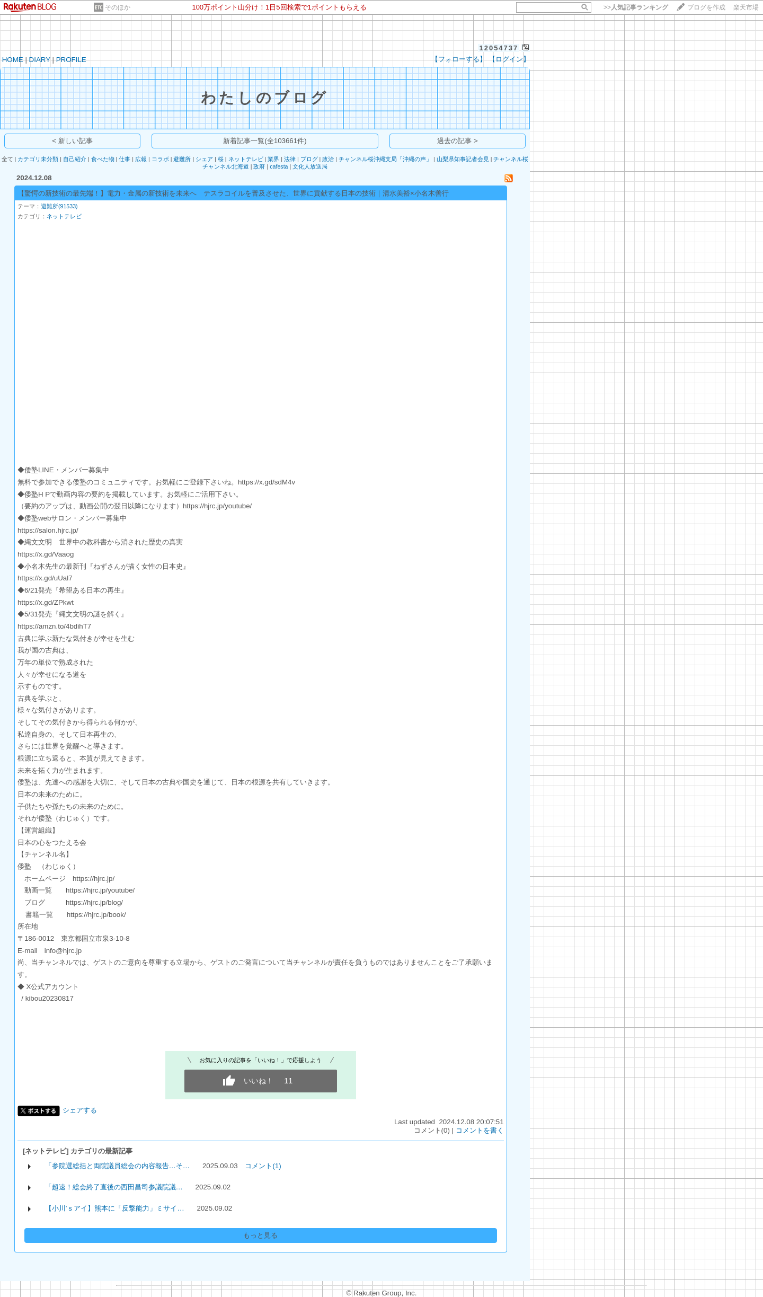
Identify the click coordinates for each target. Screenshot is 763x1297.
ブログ (309, 159)
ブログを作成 (706, 7)
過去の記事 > (457, 141)
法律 (290, 159)
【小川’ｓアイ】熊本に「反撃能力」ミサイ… (114, 1208)
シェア (204, 159)
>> (636, 7)
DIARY (39, 60)
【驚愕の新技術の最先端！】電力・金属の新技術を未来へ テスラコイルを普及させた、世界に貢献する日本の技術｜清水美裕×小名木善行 (233, 193)
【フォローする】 (458, 59)
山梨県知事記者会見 (463, 159)
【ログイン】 (509, 59)
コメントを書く (480, 1130)
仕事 (124, 159)
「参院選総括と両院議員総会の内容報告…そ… (117, 1166)
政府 (259, 166)
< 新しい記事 (72, 141)
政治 (328, 159)
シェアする (80, 1110)
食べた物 (102, 159)
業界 (273, 159)
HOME (12, 60)
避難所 (182, 159)
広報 (141, 159)
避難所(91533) (59, 206)
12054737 (498, 48)
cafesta (279, 166)
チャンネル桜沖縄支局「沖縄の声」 (385, 159)
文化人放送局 (309, 166)
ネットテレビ (245, 159)
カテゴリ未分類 (37, 159)
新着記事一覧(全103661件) (264, 141)
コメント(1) (263, 1166)
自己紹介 (74, 159)
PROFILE (71, 60)
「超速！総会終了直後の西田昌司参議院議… (114, 1187)
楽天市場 (746, 7)
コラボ (160, 159)
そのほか (117, 7)
